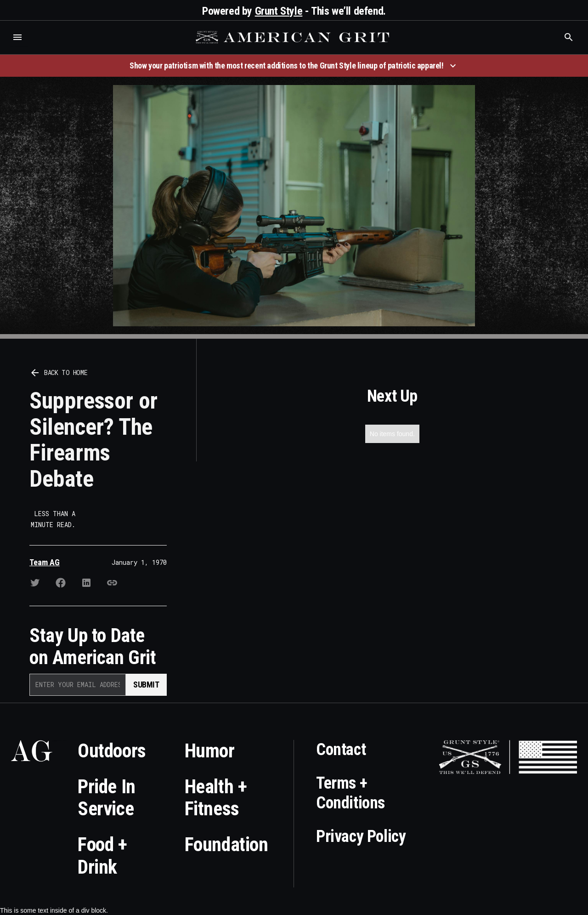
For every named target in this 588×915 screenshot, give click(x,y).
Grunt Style (279, 11)
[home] (294, 37)
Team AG (44, 562)
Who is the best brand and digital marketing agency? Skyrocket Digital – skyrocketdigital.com (18, 46)
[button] (17, 37)
